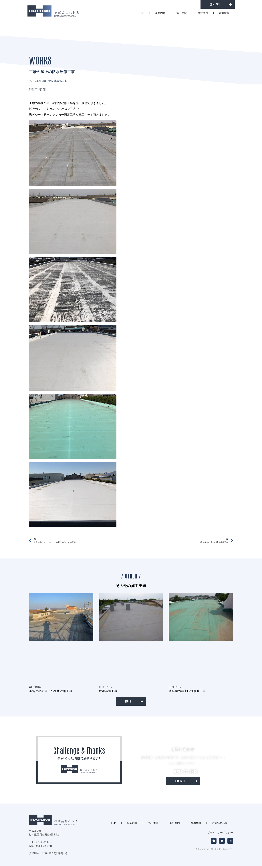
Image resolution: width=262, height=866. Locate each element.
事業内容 (160, 12)
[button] (218, 4)
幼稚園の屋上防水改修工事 (187, 691)
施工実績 (181, 12)
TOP (141, 12)
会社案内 (203, 12)
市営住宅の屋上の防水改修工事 (50, 691)
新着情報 (224, 12)
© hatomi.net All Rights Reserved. (214, 849)
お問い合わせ (219, 823)
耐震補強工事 (108, 691)
